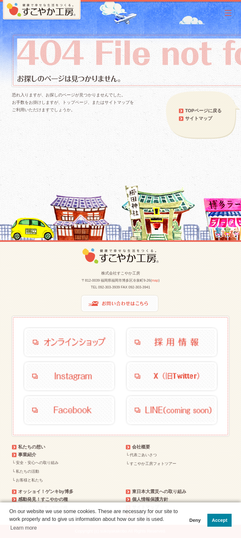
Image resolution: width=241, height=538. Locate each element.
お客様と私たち (29, 480)
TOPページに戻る (203, 110)
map (155, 280)
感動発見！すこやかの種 (43, 499)
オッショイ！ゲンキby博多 (45, 491)
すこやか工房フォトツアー (153, 463)
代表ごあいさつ (143, 455)
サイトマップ (198, 118)
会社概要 (141, 446)
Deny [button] (195, 520)
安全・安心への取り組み (37, 462)
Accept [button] (219, 520)
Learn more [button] (23, 528)
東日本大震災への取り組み (159, 491)
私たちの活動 (27, 471)
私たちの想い (31, 446)
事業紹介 (27, 454)
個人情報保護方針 (150, 499)
